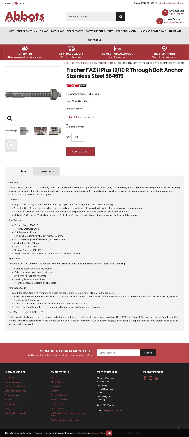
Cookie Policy (57, 408)
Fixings (44, 31)
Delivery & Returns (59, 395)
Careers (54, 391)
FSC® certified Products (15, 413)
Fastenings (57, 31)
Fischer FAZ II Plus (106, 63)
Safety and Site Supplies (99, 31)
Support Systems (27, 31)
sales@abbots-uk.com (173, 3)
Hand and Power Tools (153, 31)
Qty (68, 137)
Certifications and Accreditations (65, 420)
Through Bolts (88, 63)
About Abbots (57, 382)
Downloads (46, 171)
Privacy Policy (57, 404)
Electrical (175, 31)
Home (11, 31)
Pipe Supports (75, 31)
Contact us (94, 40)
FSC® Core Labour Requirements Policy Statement (68, 414)
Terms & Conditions (59, 399)
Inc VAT (8, 3)
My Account (56, 386)
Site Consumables (126, 31)
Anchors (74, 63)
